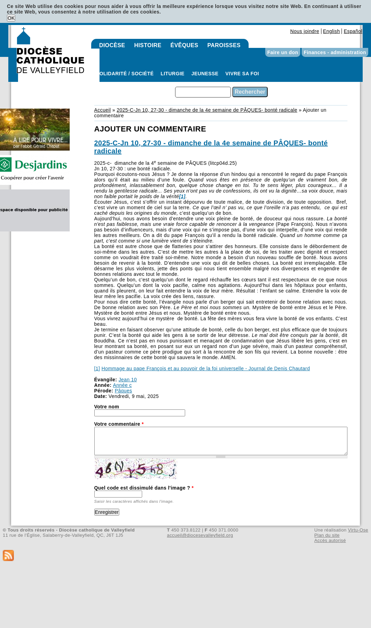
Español (353, 31)
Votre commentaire (119, 424)
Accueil (102, 110)
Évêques (184, 45)
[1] (97, 368)
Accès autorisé (330, 540)
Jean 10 (128, 379)
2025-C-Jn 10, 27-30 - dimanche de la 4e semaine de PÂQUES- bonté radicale (207, 110)
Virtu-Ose (358, 530)
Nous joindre (304, 31)
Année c (122, 385)
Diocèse (112, 45)
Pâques (123, 390)
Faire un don (282, 52)
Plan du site (326, 535)
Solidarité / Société (125, 73)
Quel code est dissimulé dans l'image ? (144, 488)
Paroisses (224, 45)
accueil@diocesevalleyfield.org (200, 535)
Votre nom (106, 406)
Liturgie (172, 73)
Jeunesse (204, 73)
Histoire (148, 45)
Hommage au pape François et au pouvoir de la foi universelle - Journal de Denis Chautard (206, 368)
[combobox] (203, 92)
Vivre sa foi (242, 73)
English (331, 31)
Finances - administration (335, 52)
